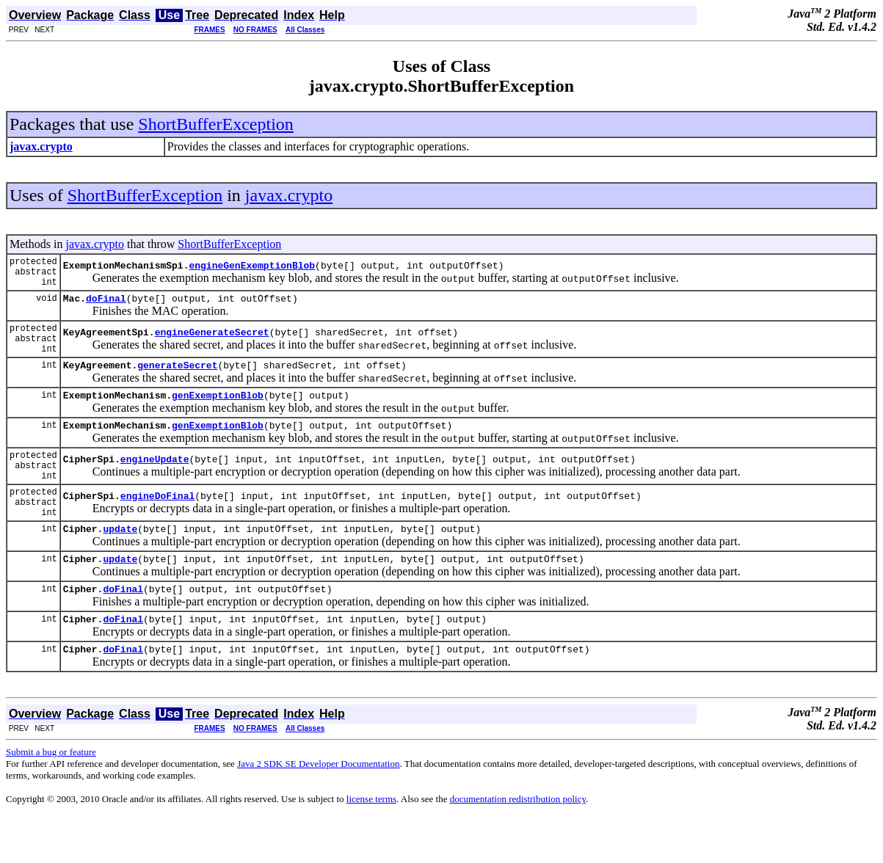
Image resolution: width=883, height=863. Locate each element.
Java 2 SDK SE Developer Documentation (318, 809)
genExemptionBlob (218, 414)
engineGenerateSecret (212, 345)
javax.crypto (289, 195)
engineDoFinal (157, 528)
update (120, 565)
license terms (371, 845)
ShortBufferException (216, 124)
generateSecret (177, 382)
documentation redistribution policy (518, 845)
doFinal (106, 306)
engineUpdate (154, 485)
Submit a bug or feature (51, 798)
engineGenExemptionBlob (252, 269)
